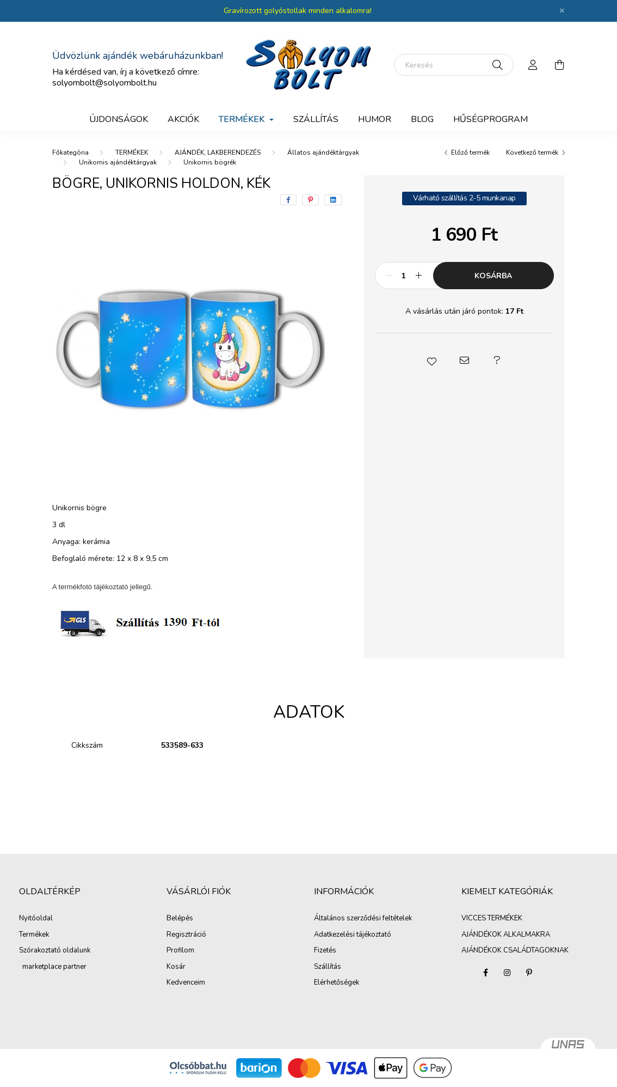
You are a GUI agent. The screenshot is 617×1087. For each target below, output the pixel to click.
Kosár (176, 967)
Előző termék (470, 152)
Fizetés (325, 950)
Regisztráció (186, 935)
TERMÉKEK (131, 152)
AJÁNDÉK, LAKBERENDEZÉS (218, 152)
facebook (485, 973)
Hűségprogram (490, 119)
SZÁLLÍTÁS (315, 119)
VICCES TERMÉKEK (491, 918)
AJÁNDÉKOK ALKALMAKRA (505, 934)
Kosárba (493, 276)
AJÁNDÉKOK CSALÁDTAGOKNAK (515, 950)
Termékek (34, 935)
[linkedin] (333, 199)
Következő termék (532, 152)
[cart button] (559, 65)
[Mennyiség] (404, 275)
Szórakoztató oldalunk (54, 950)
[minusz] (389, 275)
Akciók (183, 119)
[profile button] (533, 65)
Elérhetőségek (336, 983)
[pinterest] (310, 199)
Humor (374, 119)
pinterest (529, 973)
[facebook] (288, 199)
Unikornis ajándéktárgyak (118, 162)
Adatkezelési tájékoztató (352, 935)
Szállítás (327, 967)
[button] (431, 360)
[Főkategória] (70, 152)
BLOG (422, 119)
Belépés (179, 918)
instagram (507, 973)
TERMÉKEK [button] (243, 119)
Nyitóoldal (36, 918)
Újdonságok (118, 119)
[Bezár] (562, 11)
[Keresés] (454, 65)
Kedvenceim (185, 983)
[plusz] (419, 275)
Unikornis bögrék (209, 162)
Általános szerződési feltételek (363, 918)
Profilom (180, 950)
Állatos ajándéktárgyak (323, 152)
